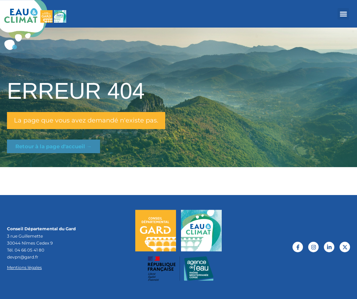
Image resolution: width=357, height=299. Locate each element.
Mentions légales (24, 267)
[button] (343, 14)
